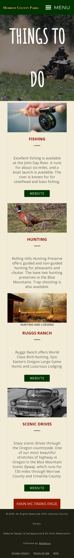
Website (37, 193)
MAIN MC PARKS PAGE (37, 504)
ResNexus (45, 543)
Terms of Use (41, 553)
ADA (56, 553)
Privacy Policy (20, 553)
